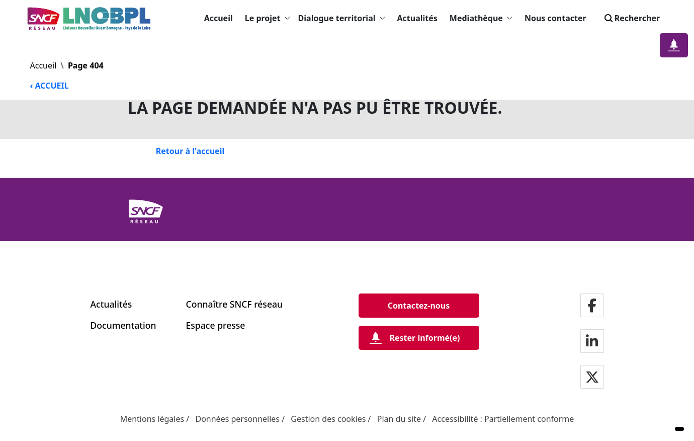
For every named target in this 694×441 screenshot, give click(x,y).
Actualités (417, 18)
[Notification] (674, 45)
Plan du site (399, 418)
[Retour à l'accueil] (190, 151)
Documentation (123, 325)
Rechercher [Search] (631, 18)
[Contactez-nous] (419, 305)
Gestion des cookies (328, 418)
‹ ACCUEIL (49, 85)
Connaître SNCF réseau (234, 304)
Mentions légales (152, 418)
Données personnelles (237, 418)
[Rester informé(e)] (419, 338)
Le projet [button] (267, 18)
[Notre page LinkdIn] (592, 341)
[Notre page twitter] (592, 377)
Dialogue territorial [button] (341, 18)
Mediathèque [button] (481, 18)
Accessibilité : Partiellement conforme (503, 418)
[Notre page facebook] (592, 306)
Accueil (218, 18)
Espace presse (215, 325)
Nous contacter (555, 18)
